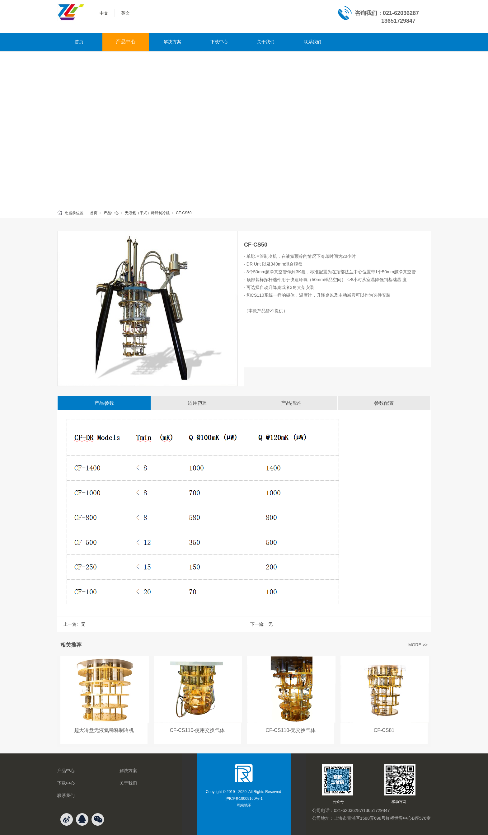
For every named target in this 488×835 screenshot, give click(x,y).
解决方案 (172, 41)
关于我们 (265, 41)
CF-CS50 (183, 213)
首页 (79, 41)
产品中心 (126, 41)
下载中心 (219, 41)
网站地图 (244, 805)
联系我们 (312, 41)
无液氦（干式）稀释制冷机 (147, 213)
